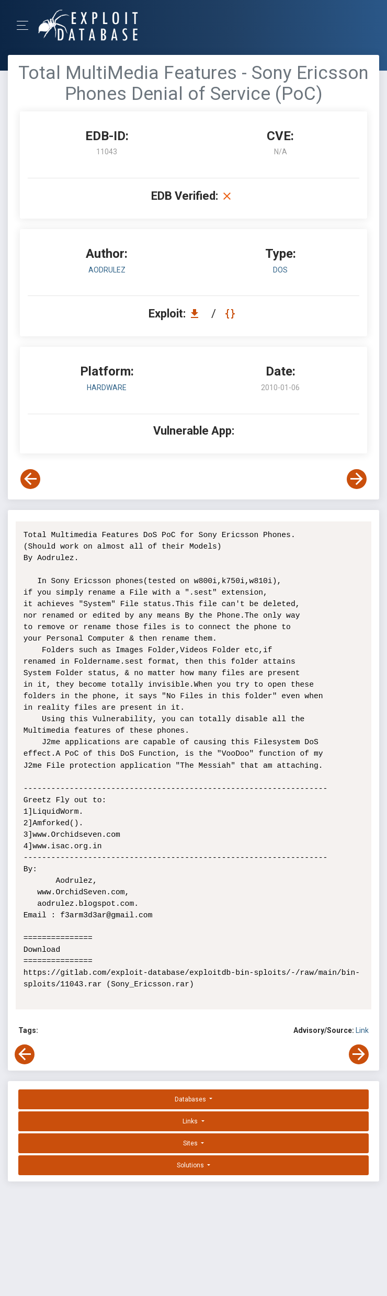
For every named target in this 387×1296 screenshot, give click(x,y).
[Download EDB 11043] (197, 313)
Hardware (107, 387)
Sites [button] (191, 1143)
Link (362, 1030)
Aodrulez (107, 270)
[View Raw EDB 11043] (231, 313)
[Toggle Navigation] (26, 25)
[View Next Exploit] (357, 479)
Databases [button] (191, 1099)
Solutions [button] (191, 1165)
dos (280, 270)
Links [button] (191, 1121)
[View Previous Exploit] (30, 479)
